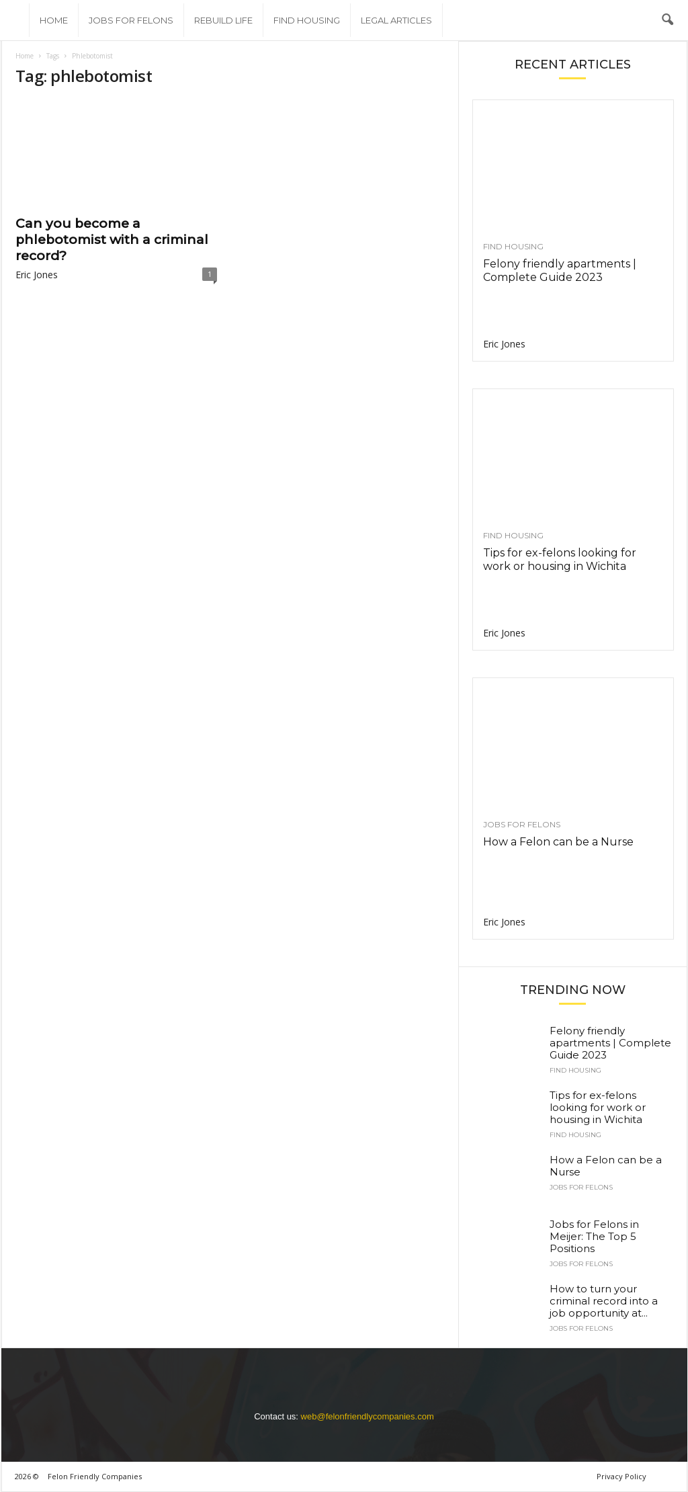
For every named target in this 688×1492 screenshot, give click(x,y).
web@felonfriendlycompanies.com (367, 1416)
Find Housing (306, 20)
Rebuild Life (223, 20)
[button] (667, 20)
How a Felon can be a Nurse (558, 841)
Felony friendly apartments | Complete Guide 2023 (559, 270)
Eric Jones (36, 274)
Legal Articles (396, 20)
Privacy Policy (621, 1476)
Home (54, 20)
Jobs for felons (131, 20)
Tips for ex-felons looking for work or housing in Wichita (559, 559)
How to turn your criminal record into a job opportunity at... (604, 1300)
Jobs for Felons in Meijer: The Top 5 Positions (594, 1236)
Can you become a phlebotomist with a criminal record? (111, 239)
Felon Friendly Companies (95, 1476)
